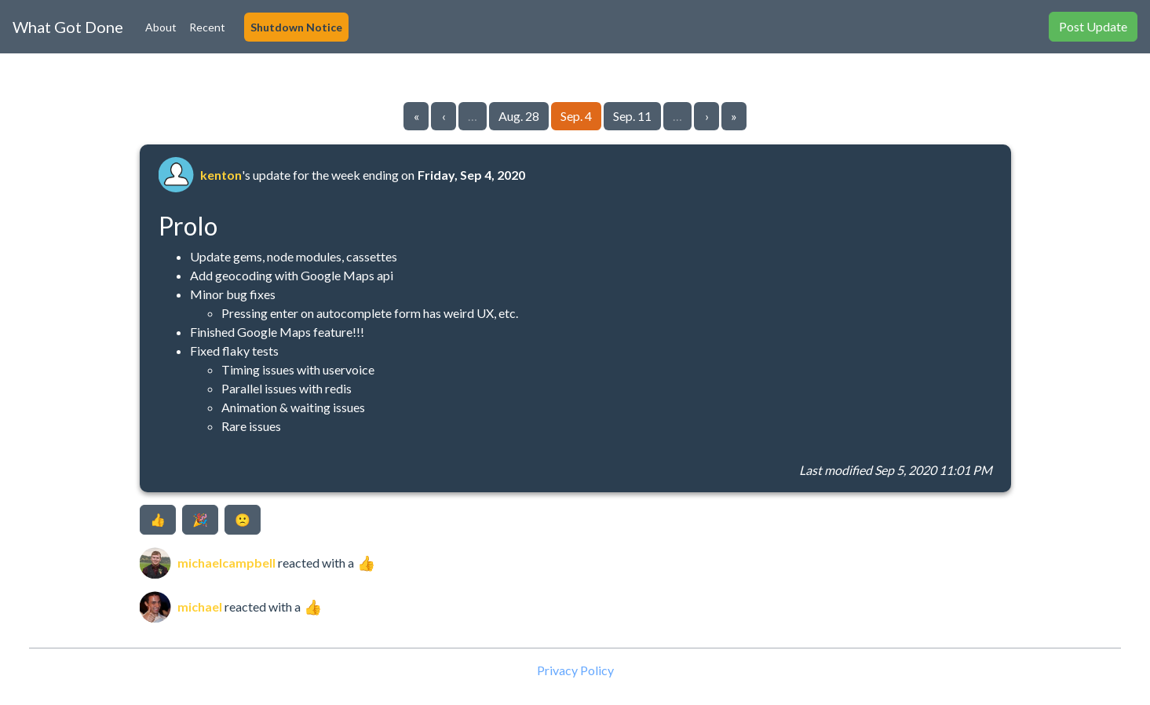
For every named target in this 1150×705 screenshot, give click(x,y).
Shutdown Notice (296, 27)
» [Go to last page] (734, 115)
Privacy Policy (575, 670)
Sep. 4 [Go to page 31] (576, 115)
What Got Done (68, 26)
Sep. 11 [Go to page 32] (632, 115)
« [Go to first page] (416, 115)
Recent (207, 27)
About (161, 27)
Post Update (1093, 26)
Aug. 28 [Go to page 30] (518, 115)
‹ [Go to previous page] (444, 115)
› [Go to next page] (707, 115)
